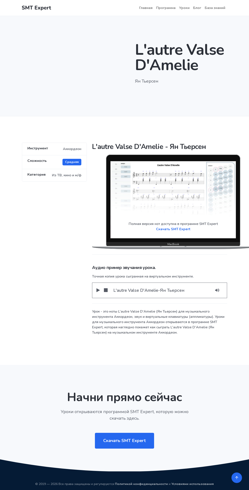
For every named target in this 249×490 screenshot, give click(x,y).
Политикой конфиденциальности (141, 484)
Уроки (184, 7)
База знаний (215, 7)
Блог (197, 7)
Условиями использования (192, 484)
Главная (146, 7)
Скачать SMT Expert (173, 229)
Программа (166, 7)
